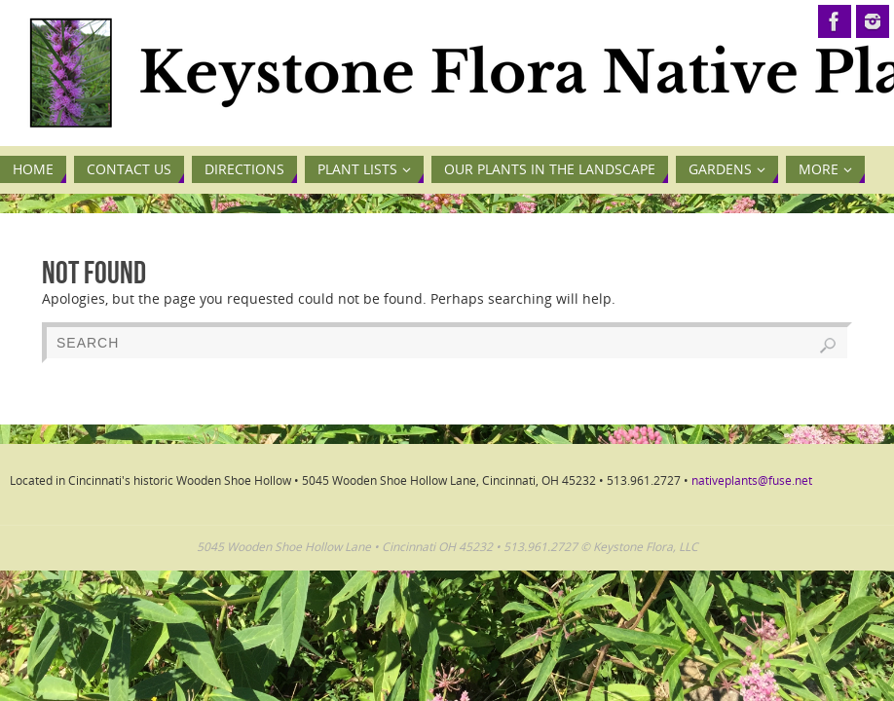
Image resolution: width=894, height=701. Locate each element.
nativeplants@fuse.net (751, 480)
